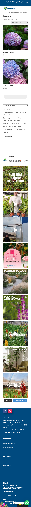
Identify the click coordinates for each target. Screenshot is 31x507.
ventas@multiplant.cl (9, 501)
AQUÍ (9, 495)
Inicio (4, 12)
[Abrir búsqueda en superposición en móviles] (15, 97)
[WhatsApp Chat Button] (26, 502)
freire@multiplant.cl (9, 504)
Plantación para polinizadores (12, 126)
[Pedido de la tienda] (19, 22)
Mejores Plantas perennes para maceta (15, 123)
